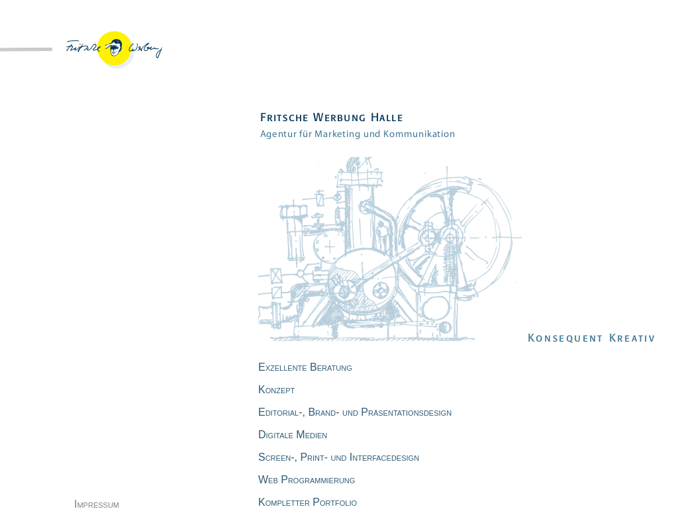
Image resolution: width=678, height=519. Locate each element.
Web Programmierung (306, 479)
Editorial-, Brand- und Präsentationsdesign (355, 412)
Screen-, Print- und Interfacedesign (338, 457)
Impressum (96, 504)
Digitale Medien (292, 434)
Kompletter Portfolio (307, 502)
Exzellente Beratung (305, 367)
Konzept (276, 389)
